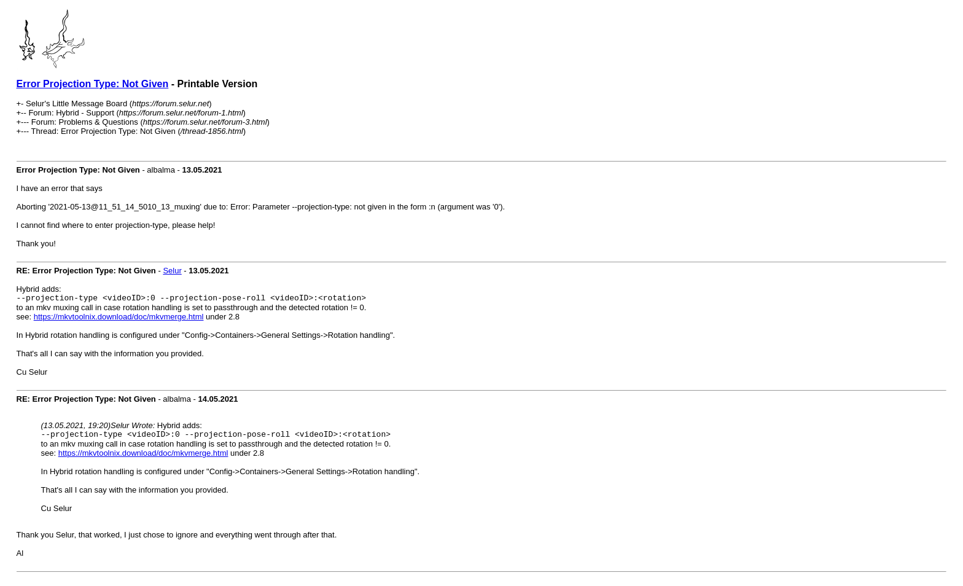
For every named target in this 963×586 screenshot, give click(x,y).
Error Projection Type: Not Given (93, 84)
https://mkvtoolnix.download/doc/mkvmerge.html (119, 318)
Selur (172, 270)
